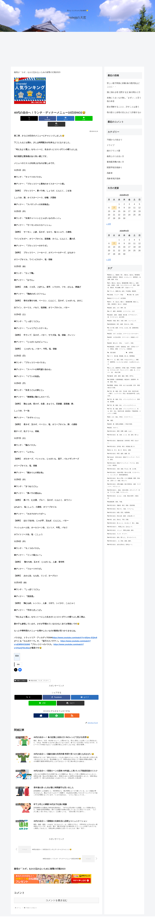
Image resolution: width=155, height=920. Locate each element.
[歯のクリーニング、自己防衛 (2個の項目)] (124, 298)
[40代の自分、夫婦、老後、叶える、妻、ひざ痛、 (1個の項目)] (124, 469)
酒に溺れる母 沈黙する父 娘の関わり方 (123, 92)
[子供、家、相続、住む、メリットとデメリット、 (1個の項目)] (124, 405)
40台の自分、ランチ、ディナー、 (39, 674)
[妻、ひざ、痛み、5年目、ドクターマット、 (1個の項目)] (124, 417)
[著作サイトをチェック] (51, 710)
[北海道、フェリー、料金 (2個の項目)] (116, 294)
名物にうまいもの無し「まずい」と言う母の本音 (124, 99)
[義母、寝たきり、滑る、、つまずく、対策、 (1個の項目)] (124, 343)
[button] (85, 118)
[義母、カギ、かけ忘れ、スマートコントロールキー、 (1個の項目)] (124, 333)
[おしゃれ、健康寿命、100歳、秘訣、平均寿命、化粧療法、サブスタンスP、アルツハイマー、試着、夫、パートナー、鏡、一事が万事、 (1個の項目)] (124, 370)
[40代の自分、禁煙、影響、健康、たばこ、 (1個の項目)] (124, 431)
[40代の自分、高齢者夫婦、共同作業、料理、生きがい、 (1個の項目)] (124, 442)
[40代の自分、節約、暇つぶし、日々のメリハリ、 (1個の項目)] (124, 537)
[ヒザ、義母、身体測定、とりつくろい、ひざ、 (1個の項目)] (124, 311)
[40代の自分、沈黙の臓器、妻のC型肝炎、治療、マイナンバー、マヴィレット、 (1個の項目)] (124, 485)
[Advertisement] (77, 49)
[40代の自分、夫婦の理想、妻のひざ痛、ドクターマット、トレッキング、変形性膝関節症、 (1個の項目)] (124, 473)
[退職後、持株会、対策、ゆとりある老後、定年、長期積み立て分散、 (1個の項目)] (124, 386)
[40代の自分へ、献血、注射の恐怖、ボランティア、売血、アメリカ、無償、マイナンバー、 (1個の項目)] (124, 491)
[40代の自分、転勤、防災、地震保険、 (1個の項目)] (124, 512)
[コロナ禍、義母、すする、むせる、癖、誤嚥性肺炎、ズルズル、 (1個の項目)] (124, 329)
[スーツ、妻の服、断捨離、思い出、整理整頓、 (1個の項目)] (124, 356)
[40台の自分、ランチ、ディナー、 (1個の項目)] (124, 534)
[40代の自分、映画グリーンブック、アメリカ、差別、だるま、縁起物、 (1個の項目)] (124, 464)
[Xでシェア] (28, 118)
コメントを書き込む (56, 894)
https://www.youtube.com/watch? (75, 635)
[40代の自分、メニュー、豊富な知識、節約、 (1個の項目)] (124, 530)
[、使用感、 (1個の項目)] (133, 352)
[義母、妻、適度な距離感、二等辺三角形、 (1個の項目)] (124, 424)
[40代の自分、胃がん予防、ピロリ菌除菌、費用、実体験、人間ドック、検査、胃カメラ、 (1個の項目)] (124, 479)
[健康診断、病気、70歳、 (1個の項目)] (124, 501)
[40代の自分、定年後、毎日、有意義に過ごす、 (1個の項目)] (124, 446)
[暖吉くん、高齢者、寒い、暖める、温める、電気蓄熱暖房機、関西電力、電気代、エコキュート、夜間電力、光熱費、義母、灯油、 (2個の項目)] (124, 277)
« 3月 (108, 224)
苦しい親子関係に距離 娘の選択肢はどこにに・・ (123, 85)
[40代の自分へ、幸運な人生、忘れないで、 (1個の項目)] (124, 526)
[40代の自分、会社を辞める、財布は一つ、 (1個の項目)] (124, 544)
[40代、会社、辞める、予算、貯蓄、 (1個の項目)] (124, 519)
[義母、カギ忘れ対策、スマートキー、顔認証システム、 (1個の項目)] (124, 338)
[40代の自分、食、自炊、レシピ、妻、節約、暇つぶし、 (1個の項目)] (124, 436)
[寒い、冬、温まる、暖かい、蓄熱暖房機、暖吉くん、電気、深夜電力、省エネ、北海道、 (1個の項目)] (124, 303)
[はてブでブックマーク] (56, 118)
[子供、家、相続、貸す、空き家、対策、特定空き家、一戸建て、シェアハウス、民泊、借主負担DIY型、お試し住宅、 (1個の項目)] (124, 394)
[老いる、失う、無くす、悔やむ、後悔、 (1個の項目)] (124, 450)
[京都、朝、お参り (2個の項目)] (134, 294)
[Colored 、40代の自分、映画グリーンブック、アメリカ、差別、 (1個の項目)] (124, 458)
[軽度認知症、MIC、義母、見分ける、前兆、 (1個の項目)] (124, 324)
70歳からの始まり (21, 674)
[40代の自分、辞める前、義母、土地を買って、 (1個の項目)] (124, 516)
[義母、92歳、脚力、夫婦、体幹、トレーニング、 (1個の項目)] (124, 320)
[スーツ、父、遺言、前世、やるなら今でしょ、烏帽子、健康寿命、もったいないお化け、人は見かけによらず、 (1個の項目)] (124, 362)
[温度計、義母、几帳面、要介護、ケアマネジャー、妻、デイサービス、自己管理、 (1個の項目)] (124, 316)
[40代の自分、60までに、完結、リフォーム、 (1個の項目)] (124, 509)
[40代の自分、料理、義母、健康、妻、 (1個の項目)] (124, 453)
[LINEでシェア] (71, 118)
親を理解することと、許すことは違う (123, 107)
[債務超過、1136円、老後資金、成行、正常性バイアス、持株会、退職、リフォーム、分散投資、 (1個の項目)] (124, 348)
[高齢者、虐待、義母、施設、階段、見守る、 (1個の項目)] (124, 376)
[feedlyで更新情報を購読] (56, 710)
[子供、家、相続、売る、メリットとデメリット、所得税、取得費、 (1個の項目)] (124, 400)
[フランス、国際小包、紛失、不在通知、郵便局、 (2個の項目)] (124, 291)
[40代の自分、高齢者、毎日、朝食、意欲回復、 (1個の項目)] (124, 505)
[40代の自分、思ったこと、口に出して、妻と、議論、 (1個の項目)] (124, 523)
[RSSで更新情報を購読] (61, 710)
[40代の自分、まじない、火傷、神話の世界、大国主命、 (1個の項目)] (124, 497)
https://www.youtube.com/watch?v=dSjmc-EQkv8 (74, 632)
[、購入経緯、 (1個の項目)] (116, 352)
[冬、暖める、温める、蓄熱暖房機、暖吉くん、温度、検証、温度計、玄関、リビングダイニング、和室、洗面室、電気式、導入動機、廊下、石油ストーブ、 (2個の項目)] (124, 285)
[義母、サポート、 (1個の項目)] (124, 427)
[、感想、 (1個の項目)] (124, 420)
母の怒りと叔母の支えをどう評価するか (124, 112)
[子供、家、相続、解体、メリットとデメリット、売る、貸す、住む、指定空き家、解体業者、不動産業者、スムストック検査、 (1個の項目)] (124, 411)
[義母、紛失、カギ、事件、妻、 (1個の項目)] (124, 307)
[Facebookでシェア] (42, 118)
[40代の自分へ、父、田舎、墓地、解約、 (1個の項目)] (124, 541)
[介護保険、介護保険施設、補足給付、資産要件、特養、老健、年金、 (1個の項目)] (124, 380)
